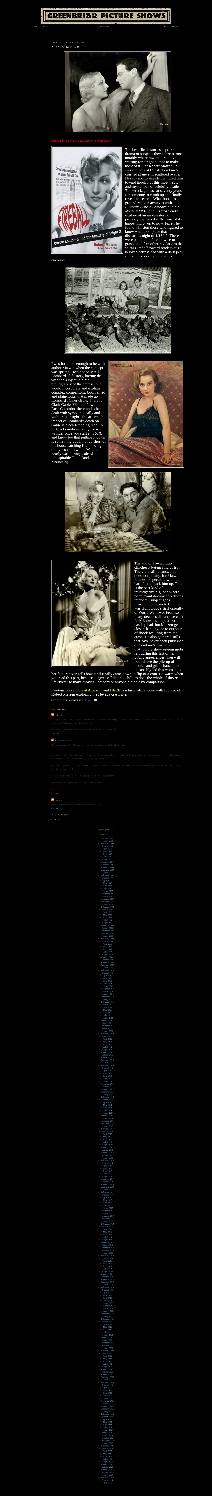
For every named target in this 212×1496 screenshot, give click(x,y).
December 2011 (107, 1028)
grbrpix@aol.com (106, 26)
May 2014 (107, 1105)
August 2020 (107, 1303)
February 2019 (107, 1255)
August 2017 (107, 1208)
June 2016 (107, 1171)
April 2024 (107, 1419)
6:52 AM (55, 809)
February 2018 (107, 1224)
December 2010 (107, 996)
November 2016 (107, 1184)
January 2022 (107, 1348)
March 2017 (107, 1195)
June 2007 (107, 885)
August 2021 (107, 1335)
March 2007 (107, 878)
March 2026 (107, 1480)
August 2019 (107, 1271)
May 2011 (107, 1010)
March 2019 (107, 1258)
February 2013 (107, 1065)
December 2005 (107, 838)
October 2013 (107, 1086)
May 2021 (107, 1327)
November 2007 (107, 899)
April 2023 (107, 1387)
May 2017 (107, 1200)
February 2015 (107, 1128)
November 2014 (107, 1121)
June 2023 (107, 1393)
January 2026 (107, 1475)
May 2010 (107, 978)
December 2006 (107, 870)
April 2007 (107, 880)
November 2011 (107, 1025)
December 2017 (107, 1218)
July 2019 (107, 1268)
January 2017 (107, 1189)
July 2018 (107, 1237)
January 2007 (107, 872)
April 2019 (107, 1261)
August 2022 (107, 1366)
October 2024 (107, 1435)
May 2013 (107, 1073)
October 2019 (107, 1276)
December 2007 (107, 901)
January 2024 (107, 1411)
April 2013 (107, 1070)
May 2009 (107, 946)
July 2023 (107, 1395)
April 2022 (107, 1356)
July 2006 (107, 856)
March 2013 (107, 1068)
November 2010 (107, 994)
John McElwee (60, 740)
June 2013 (107, 1076)
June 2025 (107, 1456)
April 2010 (107, 975)
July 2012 (107, 1047)
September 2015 (108, 1147)
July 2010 (107, 983)
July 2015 (107, 1142)
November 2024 (107, 1438)
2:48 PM (55, 734)
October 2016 (107, 1181)
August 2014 (107, 1113)
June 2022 (107, 1361)
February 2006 (107, 843)
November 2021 (107, 1342)
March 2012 (107, 1036)
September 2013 (108, 1084)
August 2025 (107, 1461)
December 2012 (107, 1060)
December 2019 (107, 1282)
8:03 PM (55, 793)
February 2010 (107, 970)
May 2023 (107, 1390)
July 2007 (107, 888)
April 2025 (107, 1451)
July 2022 (107, 1364)
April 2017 (107, 1197)
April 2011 (107, 1007)
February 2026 (107, 1477)
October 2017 (107, 1213)
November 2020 (107, 1311)
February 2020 (107, 1287)
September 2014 (108, 1115)
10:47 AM (86, 700)
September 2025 (108, 1464)
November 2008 (107, 930)
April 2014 (107, 1102)
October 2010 (107, 991)
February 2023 (107, 1382)
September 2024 (108, 1432)
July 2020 (107, 1300)
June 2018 (107, 1234)
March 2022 (107, 1353)
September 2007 (108, 893)
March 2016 (107, 1163)
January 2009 (107, 936)
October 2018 (107, 1245)
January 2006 (107, 841)
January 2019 (107, 1253)
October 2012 (107, 1055)
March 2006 (107, 846)
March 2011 (107, 1004)
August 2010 (107, 986)
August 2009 (107, 954)
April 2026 (107, 1482)
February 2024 (107, 1414)
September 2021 (108, 1337)
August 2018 (107, 1239)
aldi (56, 715)
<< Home (55, 819)
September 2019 (108, 1274)
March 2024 (107, 1416)
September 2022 (108, 1369)
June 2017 (107, 1202)
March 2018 (107, 1226)
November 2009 (107, 962)
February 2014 (107, 1097)
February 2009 (107, 938)
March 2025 (107, 1448)
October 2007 (107, 896)
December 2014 (107, 1123)
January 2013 (107, 1062)
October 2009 (107, 959)
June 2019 (107, 1266)
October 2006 (107, 864)
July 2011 (107, 1015)
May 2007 (107, 883)
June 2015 (107, 1139)
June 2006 (107, 854)
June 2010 (107, 981)
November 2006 (107, 867)
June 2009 (107, 949)
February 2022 (107, 1350)
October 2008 (107, 928)
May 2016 (107, 1168)
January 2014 (107, 1094)
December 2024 (107, 1440)
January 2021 (107, 1316)
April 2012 (107, 1039)
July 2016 (107, 1173)
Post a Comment (61, 815)
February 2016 (107, 1160)
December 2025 (107, 1472)
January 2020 (107, 1284)
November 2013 (107, 1089)
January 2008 (107, 904)
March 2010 (107, 973)
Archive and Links (40, 26)
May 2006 (107, 851)
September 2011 (107, 1020)
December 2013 (107, 1092)
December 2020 (107, 1313)
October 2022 (107, 1372)
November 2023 (107, 1406)
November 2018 (107, 1247)
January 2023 (107, 1379)
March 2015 (107, 1131)
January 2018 (107, 1221)
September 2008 (108, 925)
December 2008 (107, 933)
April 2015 (107, 1134)
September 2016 (108, 1179)
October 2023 (107, 1403)
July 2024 (107, 1427)
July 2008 (107, 920)
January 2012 (107, 1031)
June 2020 (107, 1298)
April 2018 (107, 1229)
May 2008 (107, 915)
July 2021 (107, 1332)
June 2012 (107, 1044)
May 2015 (107, 1136)
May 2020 (107, 1295)
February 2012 (107, 1033)
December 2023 (107, 1409)
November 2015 (107, 1152)
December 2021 (107, 1345)
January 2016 (107, 1158)
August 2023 (107, 1398)
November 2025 (107, 1469)
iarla (56, 800)
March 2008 (107, 909)
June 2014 (107, 1107)
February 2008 (107, 907)
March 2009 (107, 941)
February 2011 (107, 1002)
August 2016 (107, 1176)
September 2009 (108, 957)
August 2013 (107, 1081)
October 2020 (107, 1308)
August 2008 (107, 922)
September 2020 (108, 1305)
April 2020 (107, 1292)
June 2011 (107, 1012)
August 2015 (107, 1144)
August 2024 (107, 1430)
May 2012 (107, 1041)
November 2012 (107, 1057)
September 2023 (108, 1401)
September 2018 (108, 1242)
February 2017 (107, 1192)
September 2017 (108, 1210)
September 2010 (108, 988)
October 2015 (107, 1150)
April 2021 (107, 1324)
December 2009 (107, 965)
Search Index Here (172, 26)
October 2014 (107, 1118)
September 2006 (108, 862)
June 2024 (107, 1424)
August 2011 (107, 1018)
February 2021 (107, 1319)
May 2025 (107, 1453)
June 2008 (107, 917)
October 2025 (107, 1467)
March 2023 (107, 1385)
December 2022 (107, 1377)
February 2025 (107, 1445)
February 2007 (107, 875)
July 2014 (107, 1110)
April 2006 (107, 848)
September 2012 (108, 1052)
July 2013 (107, 1078)
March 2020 (107, 1290)
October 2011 (107, 1023)
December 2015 (107, 1155)
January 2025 (107, 1443)
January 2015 (107, 1126)
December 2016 (107, 1187)
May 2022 (107, 1358)
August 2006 (107, 859)
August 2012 (107, 1049)
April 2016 (107, 1165)
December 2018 (107, 1250)
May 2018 (107, 1232)
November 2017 (107, 1216)
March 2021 (107, 1321)
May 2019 (107, 1263)
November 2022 (107, 1374)
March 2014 (107, 1099)
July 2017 (107, 1205)
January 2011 (107, 999)
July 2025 (107, 1459)
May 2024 (107, 1422)
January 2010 (107, 967)
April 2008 (107, 912)
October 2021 (107, 1340)
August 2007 (107, 891)
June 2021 (107, 1329)
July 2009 (107, 951)
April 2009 (107, 944)
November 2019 (107, 1279)
